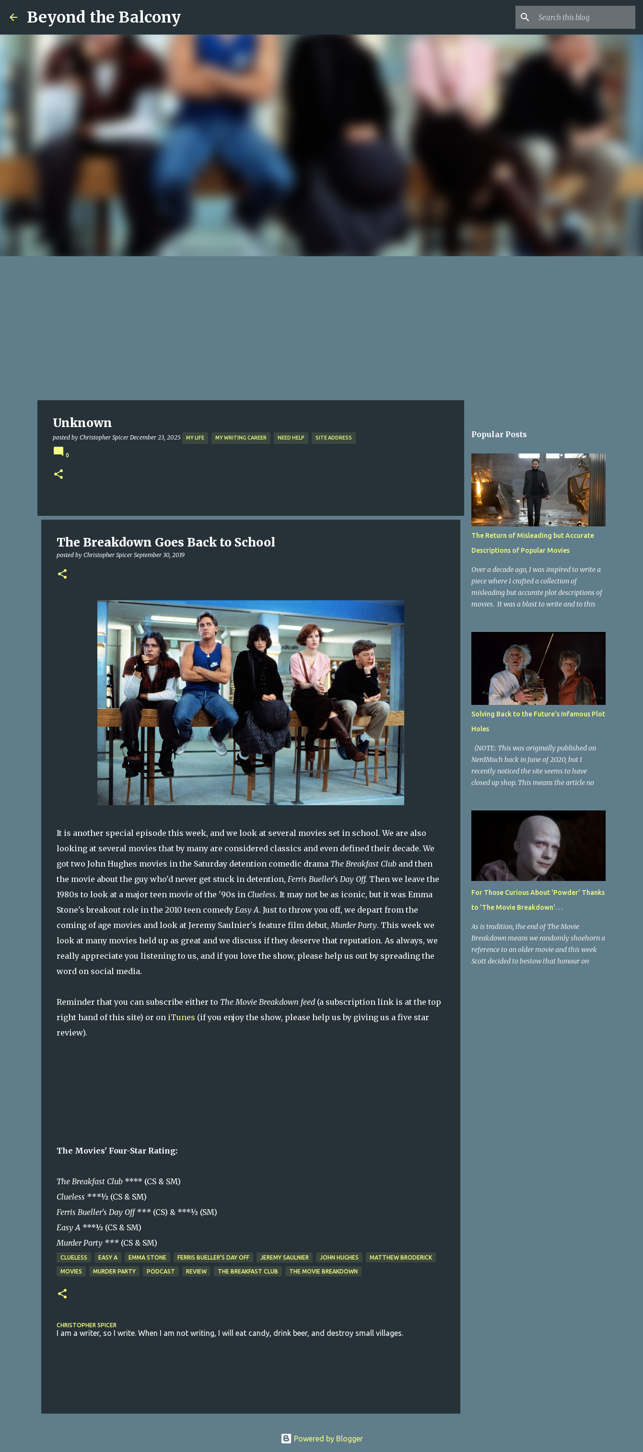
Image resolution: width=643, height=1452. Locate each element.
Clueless (73, 1257)
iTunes (181, 1017)
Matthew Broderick (401, 1257)
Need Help (291, 437)
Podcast (161, 1271)
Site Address (334, 437)
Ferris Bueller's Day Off (213, 1257)
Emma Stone (147, 1257)
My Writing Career (241, 437)
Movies (71, 1271)
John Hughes (339, 1257)
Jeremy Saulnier (284, 1257)
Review (196, 1271)
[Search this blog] (585, 17)
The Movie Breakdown (323, 1271)
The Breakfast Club (248, 1271)
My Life (195, 437)
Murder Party (114, 1271)
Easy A (107, 1257)
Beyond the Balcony (104, 17)
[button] (58, 474)
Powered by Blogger (322, 1438)
